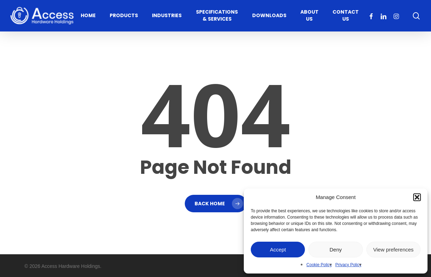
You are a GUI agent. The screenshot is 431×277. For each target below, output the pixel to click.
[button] (417, 197)
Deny (335, 250)
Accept (278, 250)
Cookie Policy (319, 264)
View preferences (393, 250)
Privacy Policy (348, 264)
